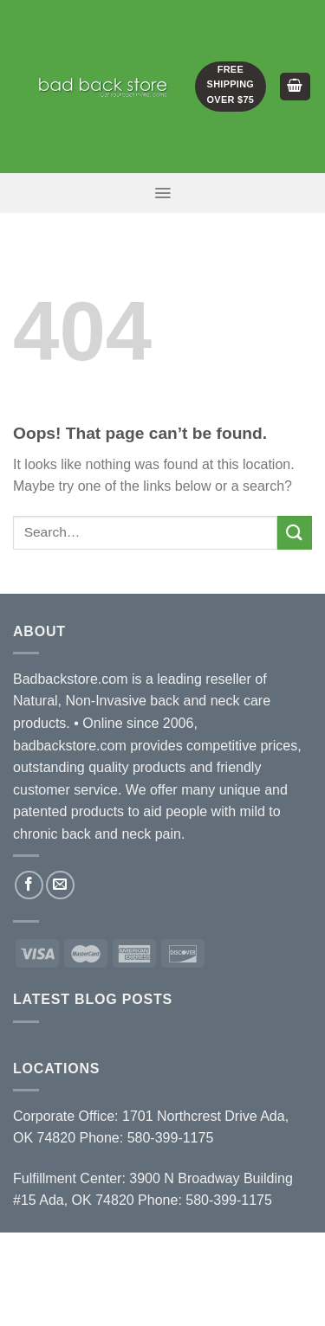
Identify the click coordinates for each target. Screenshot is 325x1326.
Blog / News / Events (119, 1264)
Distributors (195, 1252)
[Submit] (294, 533)
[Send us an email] (60, 885)
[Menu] (162, 193)
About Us (111, 1252)
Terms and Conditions (165, 1277)
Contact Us (234, 1264)
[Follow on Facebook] (29, 885)
